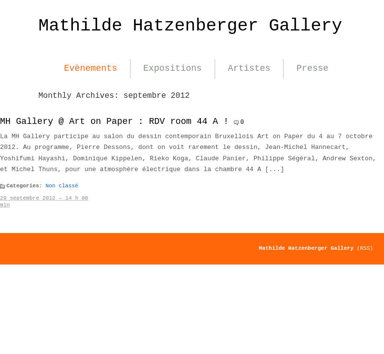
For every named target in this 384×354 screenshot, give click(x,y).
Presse (312, 68)
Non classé (62, 186)
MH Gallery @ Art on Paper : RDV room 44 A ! (114, 121)
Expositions (172, 68)
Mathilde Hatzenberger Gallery (190, 26)
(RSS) (365, 248)
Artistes (249, 68)
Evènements (90, 68)
